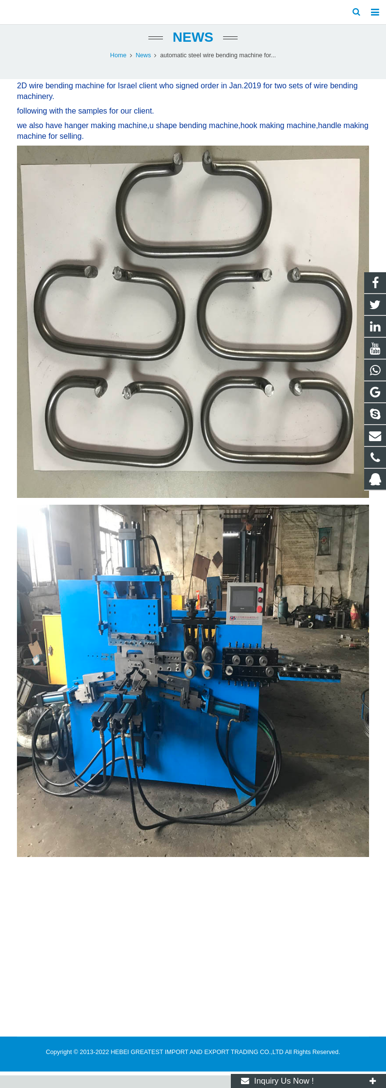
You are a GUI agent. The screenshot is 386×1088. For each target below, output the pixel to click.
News (193, 49)
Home (118, 68)
